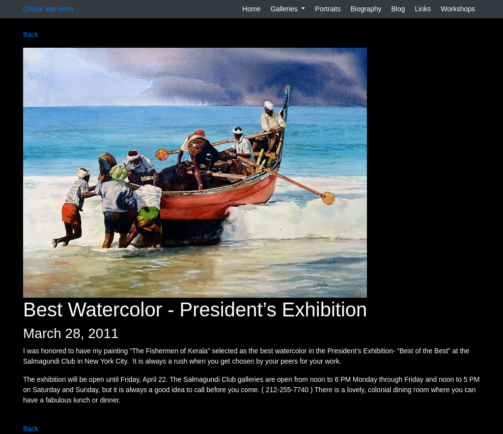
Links (423, 9)
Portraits (327, 9)
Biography (365, 9)
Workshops (458, 9)
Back (30, 34)
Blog (398, 9)
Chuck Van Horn (48, 9)
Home (251, 9)
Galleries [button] (285, 9)
